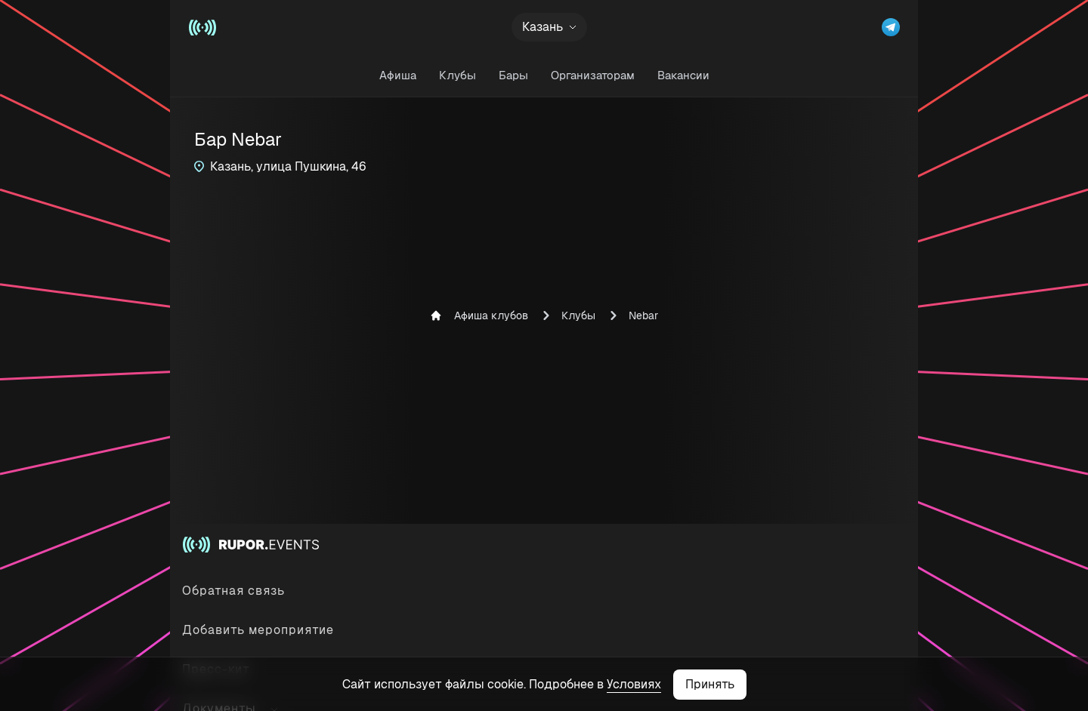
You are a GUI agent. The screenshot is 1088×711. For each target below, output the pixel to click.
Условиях (634, 684)
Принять (709, 684)
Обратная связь (233, 591)
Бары (513, 75)
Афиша (397, 75)
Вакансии (683, 75)
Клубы (457, 75)
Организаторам (593, 75)
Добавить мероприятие (258, 630)
